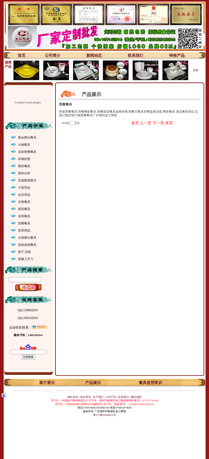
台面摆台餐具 (27, 237)
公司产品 (111, 397)
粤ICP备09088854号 (104, 414)
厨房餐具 (24, 209)
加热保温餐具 (27, 244)
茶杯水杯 (24, 173)
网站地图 (136, 397)
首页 (22, 55)
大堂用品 (24, 187)
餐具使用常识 (150, 383)
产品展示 (93, 383)
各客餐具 (24, 216)
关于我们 (98, 397)
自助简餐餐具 (27, 151)
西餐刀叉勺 (25, 259)
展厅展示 (47, 383)
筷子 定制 (24, 252)
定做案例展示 (27, 180)
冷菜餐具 (24, 202)
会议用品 (24, 194)
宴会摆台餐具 (27, 137)
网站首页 (73, 397)
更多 (195, 70)
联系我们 (135, 55)
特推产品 (177, 55)
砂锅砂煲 (24, 159)
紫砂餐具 (24, 166)
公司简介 (52, 55)
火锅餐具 (24, 144)
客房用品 (24, 230)
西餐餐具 (24, 223)
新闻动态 (94, 55)
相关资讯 (85, 397)
